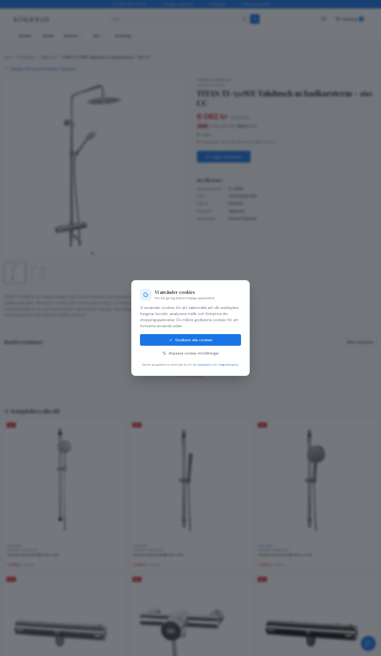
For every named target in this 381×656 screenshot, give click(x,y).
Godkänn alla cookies (190, 340)
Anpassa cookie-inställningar (190, 353)
